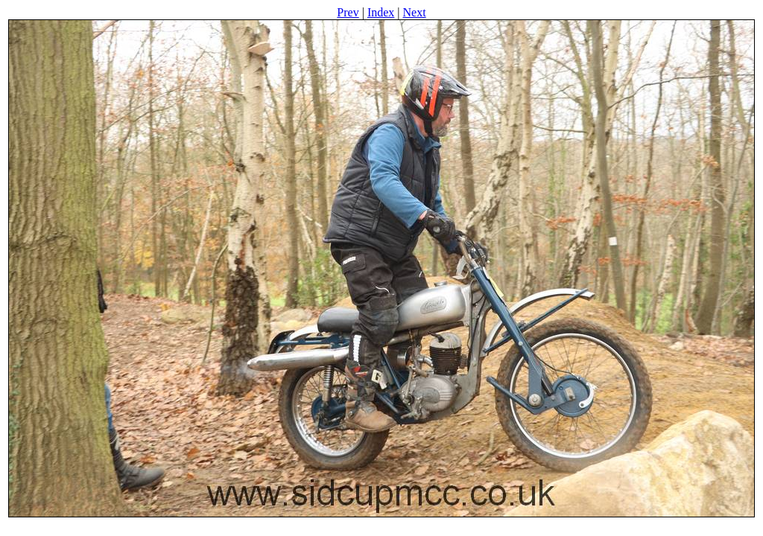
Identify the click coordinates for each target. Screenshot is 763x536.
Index (380, 12)
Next (414, 12)
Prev (347, 12)
